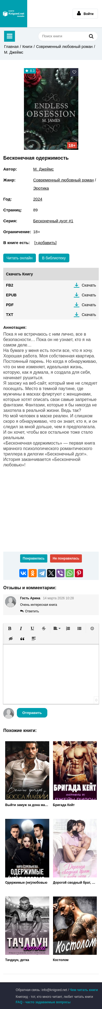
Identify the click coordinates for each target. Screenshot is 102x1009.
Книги (27, 46)
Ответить (32, 611)
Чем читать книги (84, 990)
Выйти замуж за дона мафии (27, 805)
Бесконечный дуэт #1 (53, 220)
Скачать (89, 285)
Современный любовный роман (64, 46)
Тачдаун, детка (17, 960)
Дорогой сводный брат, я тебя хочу (75, 883)
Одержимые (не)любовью (26, 883)
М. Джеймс (13, 52)
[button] (9, 628)
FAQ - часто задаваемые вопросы (43, 1002)
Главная (11, 46)
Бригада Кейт (64, 805)
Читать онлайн (20, 258)
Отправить (32, 713)
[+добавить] (45, 242)
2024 (37, 199)
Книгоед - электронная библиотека (13, 13)
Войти (85, 13)
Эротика (41, 188)
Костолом (61, 960)
